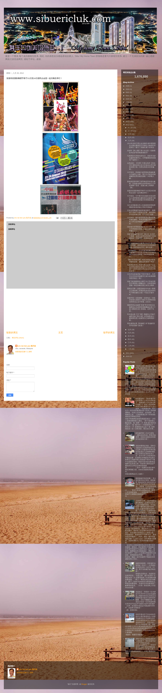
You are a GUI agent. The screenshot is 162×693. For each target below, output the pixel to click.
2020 (128, 99)
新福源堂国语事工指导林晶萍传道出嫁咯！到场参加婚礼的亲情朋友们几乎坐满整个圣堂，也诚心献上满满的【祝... (141, 184)
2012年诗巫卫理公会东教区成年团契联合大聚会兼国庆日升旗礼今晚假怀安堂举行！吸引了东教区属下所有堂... (141, 145)
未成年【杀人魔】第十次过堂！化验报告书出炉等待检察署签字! (141, 152)
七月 (130, 330)
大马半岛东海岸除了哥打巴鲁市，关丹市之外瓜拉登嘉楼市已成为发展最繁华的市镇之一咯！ (141, 276)
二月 (130, 346)
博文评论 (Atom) (18, 338)
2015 (128, 115)
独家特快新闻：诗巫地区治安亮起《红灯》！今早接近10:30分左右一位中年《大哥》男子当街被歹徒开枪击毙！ (145, 567)
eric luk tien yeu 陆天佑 (27, 346)
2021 (128, 96)
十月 (130, 134)
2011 (128, 353)
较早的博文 (109, 332)
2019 (128, 102)
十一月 (130, 131)
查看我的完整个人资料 (23, 352)
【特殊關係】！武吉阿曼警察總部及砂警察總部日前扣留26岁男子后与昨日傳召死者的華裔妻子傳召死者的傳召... (141, 253)
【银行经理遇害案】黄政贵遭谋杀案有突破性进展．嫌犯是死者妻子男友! (141, 261)
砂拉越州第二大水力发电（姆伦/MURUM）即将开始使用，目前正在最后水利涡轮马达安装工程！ (146, 436)
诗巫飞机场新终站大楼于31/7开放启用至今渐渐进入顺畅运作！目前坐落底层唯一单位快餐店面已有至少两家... (141, 283)
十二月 (130, 128)
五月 (130, 336)
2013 (128, 122)
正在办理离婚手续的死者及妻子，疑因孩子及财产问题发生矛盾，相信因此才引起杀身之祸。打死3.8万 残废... (141, 212)
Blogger (84, 684)
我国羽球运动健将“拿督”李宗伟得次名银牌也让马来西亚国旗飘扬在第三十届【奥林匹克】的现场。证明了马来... (141, 308)
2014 (128, 118)
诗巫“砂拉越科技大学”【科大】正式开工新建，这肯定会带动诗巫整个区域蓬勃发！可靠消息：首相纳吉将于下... (141, 237)
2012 (128, 125)
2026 (128, 86)
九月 (130, 137)
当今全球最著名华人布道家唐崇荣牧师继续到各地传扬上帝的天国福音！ (141, 206)
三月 (130, 342)
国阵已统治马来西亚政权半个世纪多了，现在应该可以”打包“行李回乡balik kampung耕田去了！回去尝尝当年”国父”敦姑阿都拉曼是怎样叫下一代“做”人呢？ (146, 644)
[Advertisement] (60, 310)
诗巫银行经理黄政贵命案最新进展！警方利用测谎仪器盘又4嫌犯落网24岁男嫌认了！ (141, 229)
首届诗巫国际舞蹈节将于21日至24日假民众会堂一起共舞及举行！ (141, 192)
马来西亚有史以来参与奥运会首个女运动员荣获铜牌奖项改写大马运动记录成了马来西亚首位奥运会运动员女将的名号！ (141, 268)
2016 (128, 112)
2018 (128, 105)
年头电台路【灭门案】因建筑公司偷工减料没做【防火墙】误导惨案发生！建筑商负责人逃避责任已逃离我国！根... (141, 317)
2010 (128, 356)
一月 (130, 349)
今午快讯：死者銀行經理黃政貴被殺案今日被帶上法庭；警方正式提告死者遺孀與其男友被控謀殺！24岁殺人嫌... (141, 175)
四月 (130, 339)
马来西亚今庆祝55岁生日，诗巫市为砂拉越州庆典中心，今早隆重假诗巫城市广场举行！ (141, 158)
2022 (128, 92)
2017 (128, 109)
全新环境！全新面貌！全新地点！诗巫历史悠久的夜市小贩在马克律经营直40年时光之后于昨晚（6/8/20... (141, 300)
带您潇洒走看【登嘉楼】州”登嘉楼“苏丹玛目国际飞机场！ (141, 324)
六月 (130, 333)
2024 (128, 89)
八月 (130, 141)
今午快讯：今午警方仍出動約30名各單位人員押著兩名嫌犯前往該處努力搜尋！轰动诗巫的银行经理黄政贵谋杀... (141, 199)
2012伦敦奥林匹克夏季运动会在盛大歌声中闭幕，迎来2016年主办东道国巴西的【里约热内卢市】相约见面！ (141, 245)
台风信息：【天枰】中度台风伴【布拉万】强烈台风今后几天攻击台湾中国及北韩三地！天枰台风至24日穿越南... (141, 166)
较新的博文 (12, 332)
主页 (60, 332)
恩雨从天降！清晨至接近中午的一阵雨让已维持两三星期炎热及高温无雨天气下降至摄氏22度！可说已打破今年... (141, 292)
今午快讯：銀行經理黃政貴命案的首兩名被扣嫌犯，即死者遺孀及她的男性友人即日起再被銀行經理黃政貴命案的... (141, 221)
